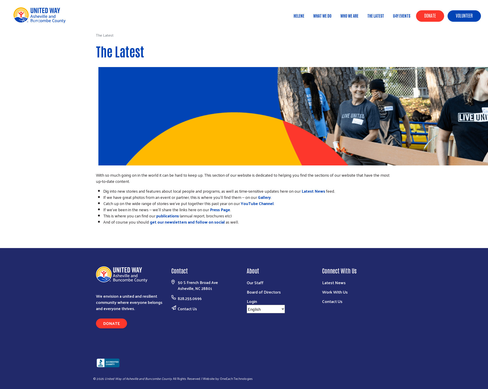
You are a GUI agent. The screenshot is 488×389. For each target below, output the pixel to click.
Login (252, 301)
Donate (430, 15)
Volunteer (464, 15)
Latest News (334, 282)
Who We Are (349, 15)
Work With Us (335, 291)
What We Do (322, 15)
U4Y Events (401, 15)
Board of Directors (264, 291)
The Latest (375, 15)
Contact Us (187, 308)
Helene (299, 15)
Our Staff (255, 282)
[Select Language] (266, 309)
